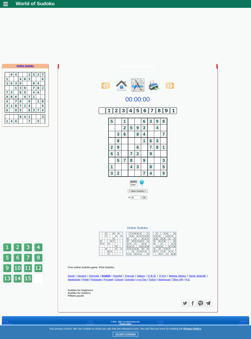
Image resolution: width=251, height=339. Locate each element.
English (106, 275)
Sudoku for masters (79, 293)
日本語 (152, 275)
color (133, 184)
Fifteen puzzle (76, 295)
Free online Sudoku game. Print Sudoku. (91, 267)
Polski (85, 279)
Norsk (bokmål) (197, 275)
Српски (119, 279)
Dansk (71, 275)
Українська (164, 279)
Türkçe (152, 279)
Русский (108, 279)
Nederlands (74, 279)
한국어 (162, 275)
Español (117, 275)
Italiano (141, 275)
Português (96, 279)
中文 (187, 279)
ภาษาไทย (141, 279)
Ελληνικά (94, 275)
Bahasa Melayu (177, 275)
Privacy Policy (192, 328)
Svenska (129, 279)
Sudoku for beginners (80, 290)
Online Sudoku (25, 66)
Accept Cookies (125, 334)
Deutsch (82, 275)
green (133, 181)
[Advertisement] (125, 35)
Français (129, 275)
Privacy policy (125, 324)
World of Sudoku (35, 3)
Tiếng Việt (177, 279)
